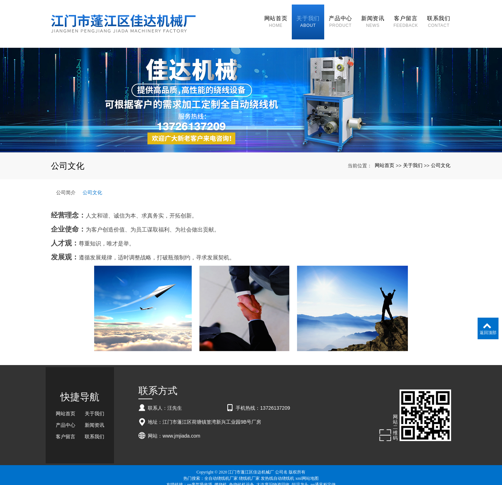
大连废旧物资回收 (273, 471)
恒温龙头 (300, 471)
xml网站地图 (307, 465)
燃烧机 (220, 471)
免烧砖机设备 (241, 471)
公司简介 (66, 179)
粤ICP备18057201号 (251, 478)
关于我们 (413, 152)
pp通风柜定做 (323, 471)
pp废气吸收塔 (199, 471)
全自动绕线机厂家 (221, 465)
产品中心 (65, 412)
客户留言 (65, 423)
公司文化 (440, 152)
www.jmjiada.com (181, 423)
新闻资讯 (94, 412)
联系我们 (94, 423)
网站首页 (384, 152)
